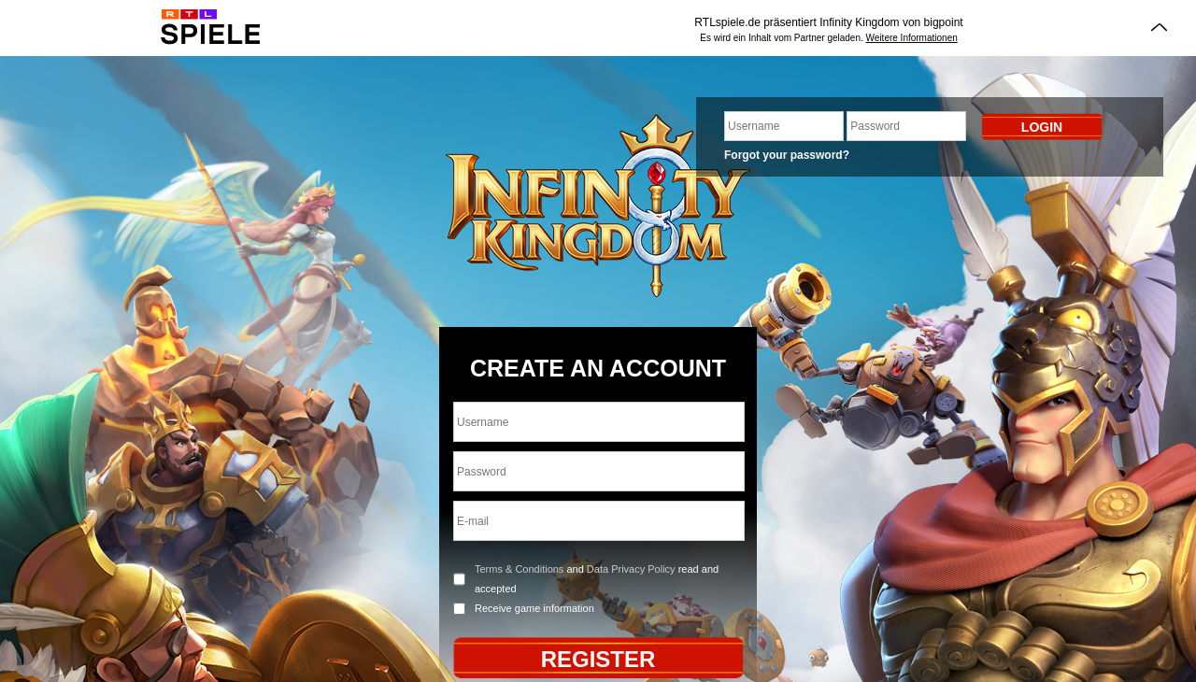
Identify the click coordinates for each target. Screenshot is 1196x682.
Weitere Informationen (912, 38)
